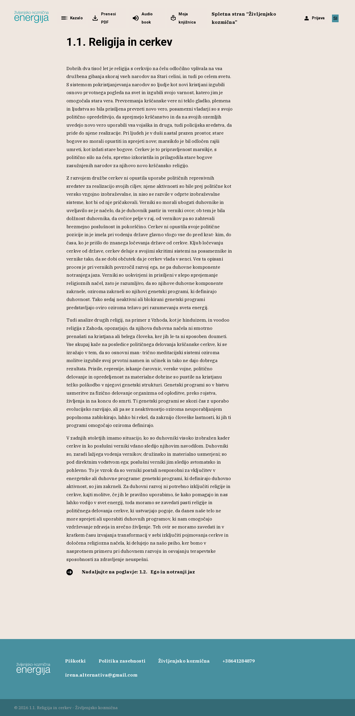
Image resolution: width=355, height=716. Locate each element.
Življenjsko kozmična (184, 661)
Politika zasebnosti (122, 661)
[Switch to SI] (335, 18)
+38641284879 (238, 661)
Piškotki (75, 661)
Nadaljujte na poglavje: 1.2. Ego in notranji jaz (138, 572)
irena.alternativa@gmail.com (101, 675)
